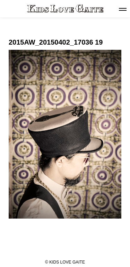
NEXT (108, 248)
